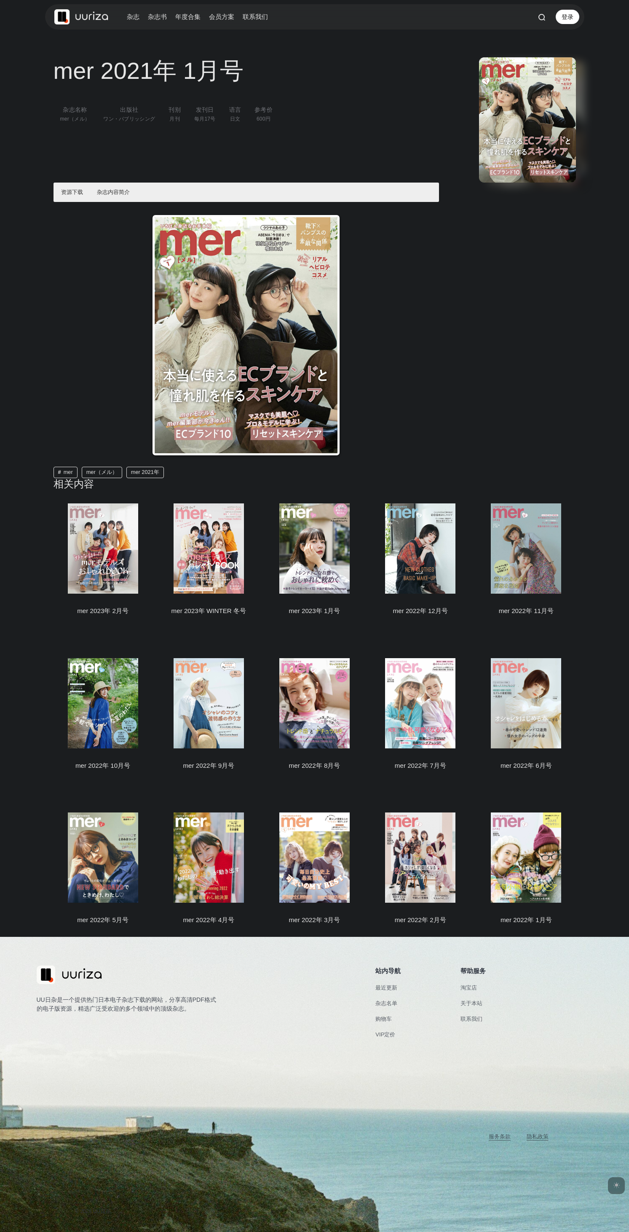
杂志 (133, 16)
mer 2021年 (145, 472)
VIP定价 (385, 1034)
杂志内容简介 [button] (113, 192)
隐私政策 (538, 1136)
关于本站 (471, 1003)
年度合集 (188, 16)
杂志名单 (386, 1003)
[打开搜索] (542, 17)
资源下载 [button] (72, 192)
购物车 (383, 1019)
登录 (567, 16)
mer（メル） (102, 472)
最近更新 (386, 988)
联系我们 (255, 16)
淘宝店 (468, 988)
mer (68, 472)
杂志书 (157, 16)
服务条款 (500, 1136)
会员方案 (221, 16)
